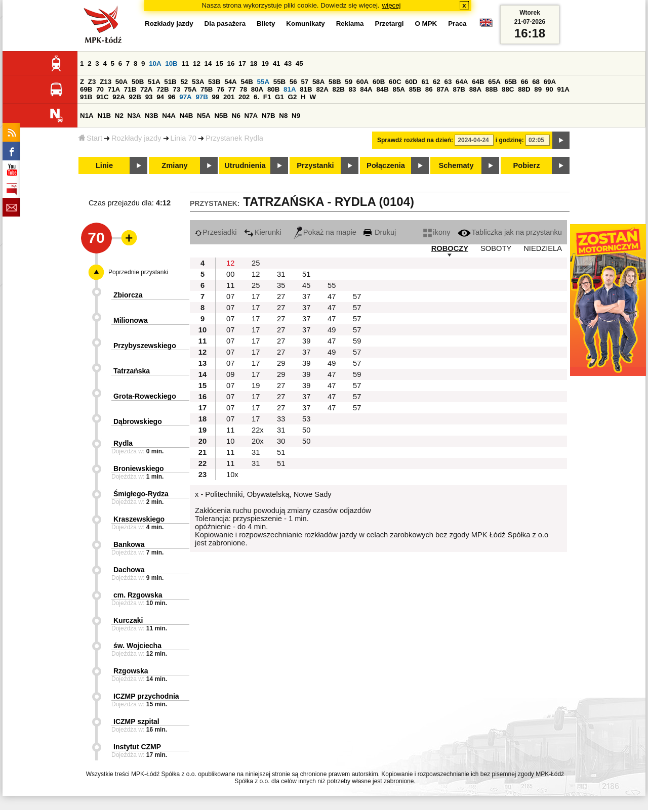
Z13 (105, 82)
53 (306, 419)
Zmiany (174, 165)
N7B (268, 115)
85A (399, 89)
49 (332, 330)
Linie (104, 165)
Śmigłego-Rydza (141, 494)
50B (138, 82)
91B (86, 97)
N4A (169, 115)
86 (429, 89)
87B (459, 89)
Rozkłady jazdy (136, 138)
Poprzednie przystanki (138, 272)
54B (246, 82)
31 (281, 274)
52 (184, 82)
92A (118, 97)
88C (508, 89)
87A (442, 89)
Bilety (266, 23)
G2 (292, 97)
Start (90, 138)
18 (254, 63)
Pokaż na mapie (325, 232)
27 (281, 296)
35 (281, 285)
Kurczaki (128, 620)
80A (257, 89)
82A (322, 89)
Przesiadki (216, 232)
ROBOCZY (449, 248)
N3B (151, 115)
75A (190, 89)
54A (230, 82)
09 (230, 374)
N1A (87, 115)
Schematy (455, 165)
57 (304, 82)
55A (263, 82)
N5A (204, 115)
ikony (436, 232)
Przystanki (315, 165)
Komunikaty (305, 23)
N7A (251, 115)
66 (525, 82)
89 (538, 89)
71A (114, 89)
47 (332, 296)
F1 (267, 97)
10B (171, 63)
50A (121, 82)
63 (448, 82)
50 (306, 430)
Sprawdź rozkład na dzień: (415, 140)
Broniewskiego (138, 468)
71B (130, 89)
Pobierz (526, 165)
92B (135, 97)
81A (290, 89)
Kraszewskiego (139, 519)
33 (281, 419)
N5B (221, 115)
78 (243, 89)
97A (185, 97)
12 (196, 63)
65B (510, 82)
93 (149, 97)
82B (339, 89)
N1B (104, 115)
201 (228, 97)
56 (293, 82)
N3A (134, 115)
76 (220, 89)
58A (318, 82)
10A (155, 63)
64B (478, 82)
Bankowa (128, 544)
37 (306, 296)
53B (214, 82)
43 (288, 63)
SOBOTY (495, 248)
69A (550, 82)
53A (198, 82)
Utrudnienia (244, 165)
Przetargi (389, 23)
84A (366, 89)
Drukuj (379, 232)
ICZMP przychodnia (146, 696)
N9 (296, 115)
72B (162, 89)
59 (348, 82)
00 (230, 274)
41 (276, 63)
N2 (119, 115)
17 (242, 63)
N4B (186, 115)
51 (306, 274)
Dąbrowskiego (137, 421)
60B (379, 82)
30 (281, 441)
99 (216, 97)
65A (494, 82)
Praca (457, 23)
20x (258, 441)
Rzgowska (130, 671)
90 (549, 89)
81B (306, 89)
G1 (279, 97)
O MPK (426, 23)
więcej (391, 5)
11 (185, 63)
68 (536, 82)
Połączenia (386, 165)
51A (154, 82)
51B (170, 82)
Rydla (123, 443)
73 (176, 89)
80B (273, 89)
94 (160, 97)
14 (208, 63)
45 (299, 63)
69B (86, 89)
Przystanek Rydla (234, 138)
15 (219, 63)
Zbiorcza (128, 295)
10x (232, 475)
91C (102, 97)
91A (563, 89)
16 (231, 63)
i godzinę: (510, 140)
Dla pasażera (225, 23)
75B (206, 89)
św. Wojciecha (137, 646)
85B (415, 89)
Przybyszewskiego (144, 346)
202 (244, 97)
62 (436, 82)
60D (411, 82)
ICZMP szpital (136, 721)
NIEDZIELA (542, 248)
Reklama (350, 23)
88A (475, 89)
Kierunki (262, 232)
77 (232, 89)
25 (256, 263)
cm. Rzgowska (137, 595)
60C (395, 82)
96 (172, 97)
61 (425, 82)
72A (146, 89)
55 (332, 285)
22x (258, 430)
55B (279, 82)
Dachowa (128, 570)
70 (100, 89)
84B (382, 89)
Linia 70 (183, 138)
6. (256, 97)
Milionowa (130, 320)
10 (230, 441)
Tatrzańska (131, 371)
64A (462, 82)
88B (491, 89)
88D (524, 89)
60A (362, 82)
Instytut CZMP (137, 747)
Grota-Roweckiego (144, 396)
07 (230, 296)
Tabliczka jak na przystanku (510, 232)
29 (281, 363)
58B (335, 82)
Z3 (92, 82)
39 (306, 341)
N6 (236, 115)
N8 (283, 115)
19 (265, 63)
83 (352, 89)
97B (201, 97)
